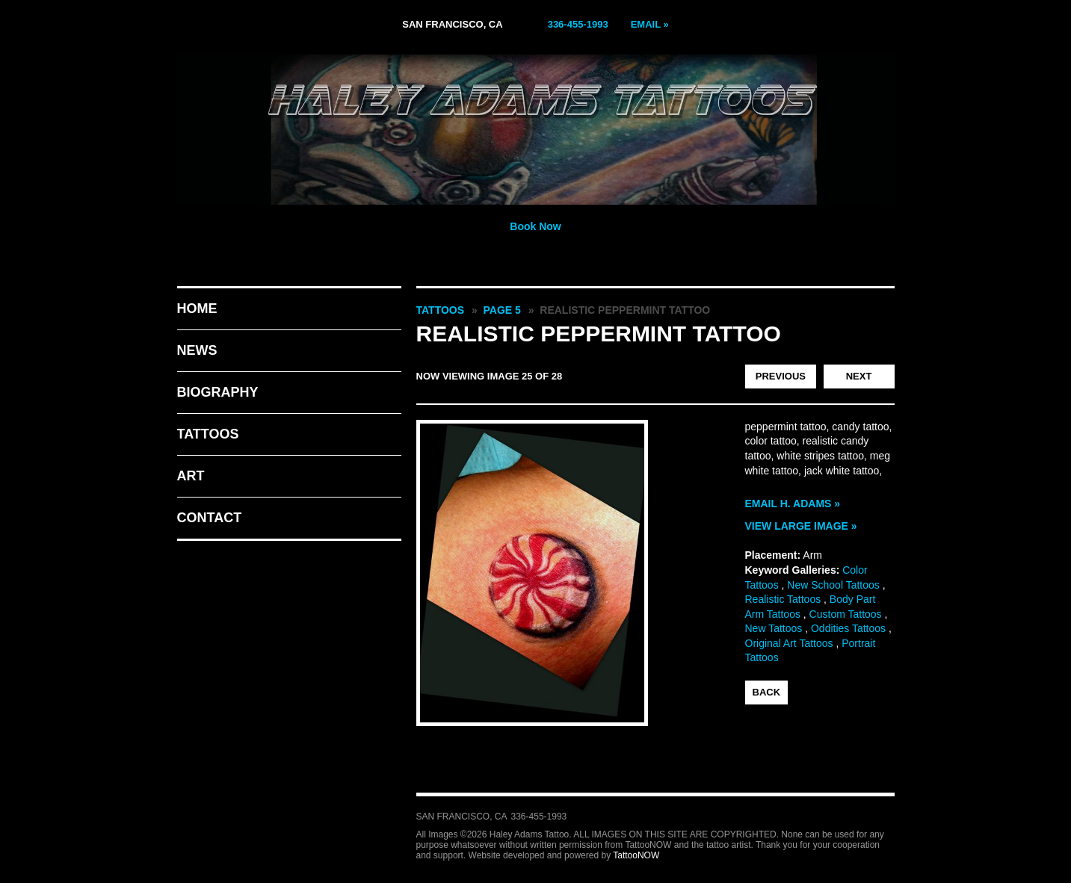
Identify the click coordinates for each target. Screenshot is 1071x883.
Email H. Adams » (793, 503)
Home (197, 308)
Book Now (535, 226)
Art (191, 475)
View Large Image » (801, 526)
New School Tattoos (833, 585)
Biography (218, 392)
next (859, 376)
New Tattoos (774, 628)
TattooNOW (636, 855)
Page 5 (502, 310)
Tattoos (208, 434)
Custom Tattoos (845, 614)
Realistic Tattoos (783, 599)
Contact (209, 517)
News (197, 350)
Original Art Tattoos (789, 643)
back (767, 692)
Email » (650, 24)
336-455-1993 (578, 24)
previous (781, 376)
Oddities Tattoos (848, 628)
